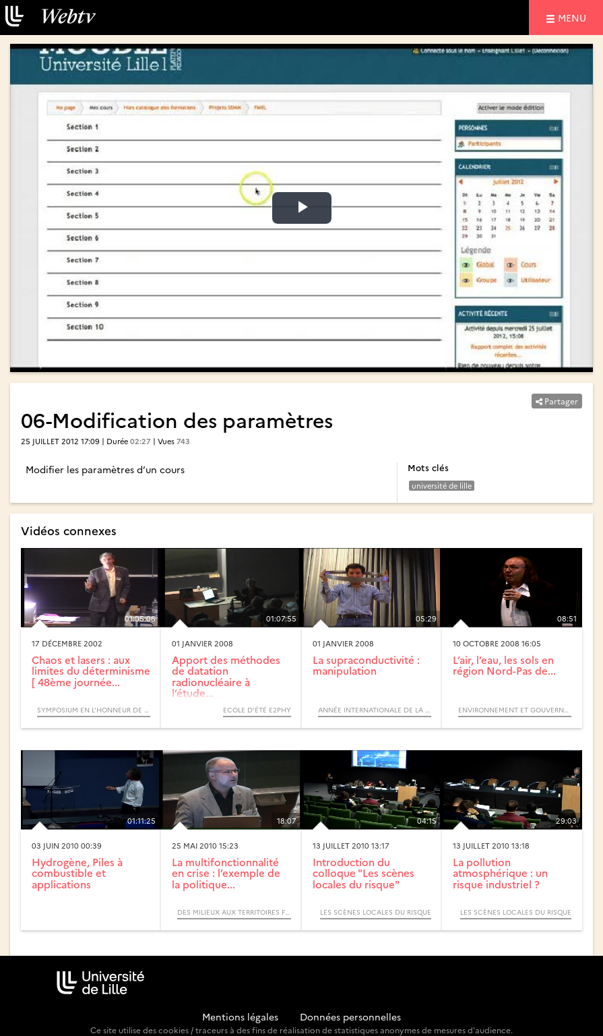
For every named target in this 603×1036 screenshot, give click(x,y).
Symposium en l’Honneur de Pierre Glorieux (93, 709)
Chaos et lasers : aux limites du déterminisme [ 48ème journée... (91, 670)
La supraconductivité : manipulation (366, 665)
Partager (557, 400)
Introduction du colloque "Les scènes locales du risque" (363, 873)
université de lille (442, 486)
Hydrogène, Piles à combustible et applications (77, 873)
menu (574, 17)
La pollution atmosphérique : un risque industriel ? (500, 873)
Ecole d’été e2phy (257, 709)
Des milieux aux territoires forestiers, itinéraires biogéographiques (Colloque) (233, 912)
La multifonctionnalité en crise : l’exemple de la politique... (226, 873)
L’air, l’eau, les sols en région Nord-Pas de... (504, 665)
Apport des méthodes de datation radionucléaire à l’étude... (226, 676)
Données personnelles (350, 1016)
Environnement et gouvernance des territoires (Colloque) (514, 709)
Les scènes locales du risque (375, 912)
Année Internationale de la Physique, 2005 (374, 709)
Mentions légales (240, 1016)
